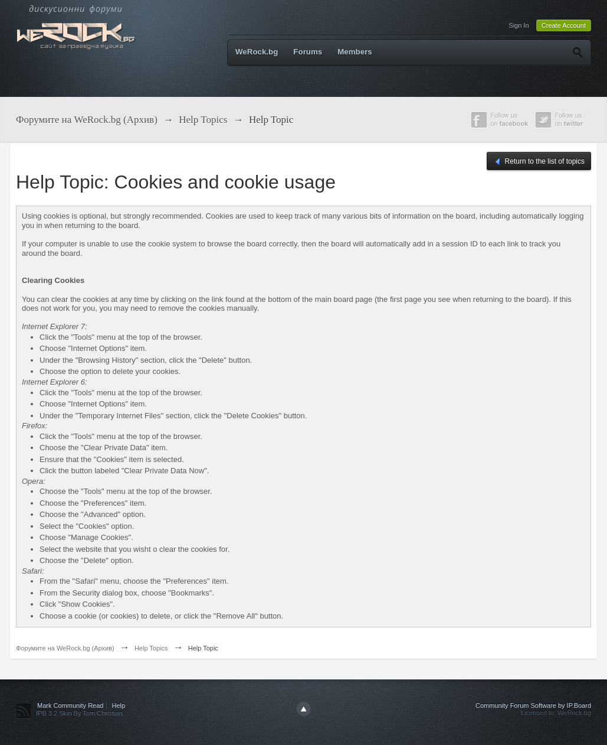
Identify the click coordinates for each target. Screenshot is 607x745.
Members (354, 51)
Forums (307, 51)
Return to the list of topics (539, 162)
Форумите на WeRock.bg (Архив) (65, 648)
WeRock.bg (256, 51)
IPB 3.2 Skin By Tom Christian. (80, 713)
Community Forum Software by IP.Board (533, 705)
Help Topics (151, 648)
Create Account (564, 25)
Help (119, 705)
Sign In (518, 25)
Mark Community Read (70, 705)
